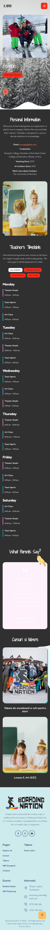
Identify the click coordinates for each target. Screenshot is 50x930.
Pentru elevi (29, 850)
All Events (15, 270)
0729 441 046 (35, 904)
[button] (42, 915)
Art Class (33, 275)
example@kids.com (28, 144)
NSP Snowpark (9, 865)
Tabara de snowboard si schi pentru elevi (25, 709)
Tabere (6, 860)
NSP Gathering (9, 891)
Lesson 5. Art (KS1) (25, 777)
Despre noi (7, 850)
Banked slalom (9, 886)
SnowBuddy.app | (36, 923)
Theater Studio (33, 270)
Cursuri (6, 855)
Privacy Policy (24, 926)
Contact (6, 870)
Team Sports (18, 275)
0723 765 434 (35, 910)
